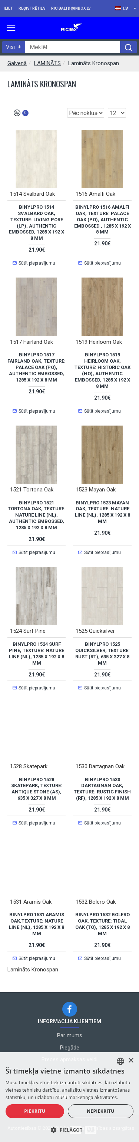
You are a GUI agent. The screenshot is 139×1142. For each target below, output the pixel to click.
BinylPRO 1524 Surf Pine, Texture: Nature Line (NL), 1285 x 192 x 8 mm (36, 653)
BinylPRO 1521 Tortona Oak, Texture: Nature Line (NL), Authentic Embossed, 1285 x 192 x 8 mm (37, 515)
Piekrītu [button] (34, 1111)
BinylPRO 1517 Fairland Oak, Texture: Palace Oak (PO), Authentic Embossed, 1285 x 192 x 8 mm (36, 367)
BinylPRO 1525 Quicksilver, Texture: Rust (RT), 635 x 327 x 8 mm (102, 653)
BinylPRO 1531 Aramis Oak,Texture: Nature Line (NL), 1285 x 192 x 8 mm (36, 924)
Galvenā (17, 63)
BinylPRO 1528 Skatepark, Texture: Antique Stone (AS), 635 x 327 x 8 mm (36, 789)
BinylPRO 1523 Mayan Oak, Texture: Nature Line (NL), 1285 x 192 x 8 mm (102, 512)
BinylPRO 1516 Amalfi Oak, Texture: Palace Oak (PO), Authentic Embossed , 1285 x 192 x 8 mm (102, 219)
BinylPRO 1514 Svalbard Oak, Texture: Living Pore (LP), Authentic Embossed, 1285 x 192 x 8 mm (36, 222)
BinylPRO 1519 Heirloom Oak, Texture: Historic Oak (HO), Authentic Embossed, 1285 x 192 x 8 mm (102, 370)
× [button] (130, 1061)
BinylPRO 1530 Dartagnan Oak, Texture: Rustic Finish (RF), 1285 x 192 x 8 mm (102, 789)
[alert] (69, 1097)
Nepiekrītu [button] (101, 1111)
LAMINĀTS (47, 63)
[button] (69, 1129)
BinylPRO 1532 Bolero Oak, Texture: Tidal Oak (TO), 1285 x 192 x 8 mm (102, 924)
